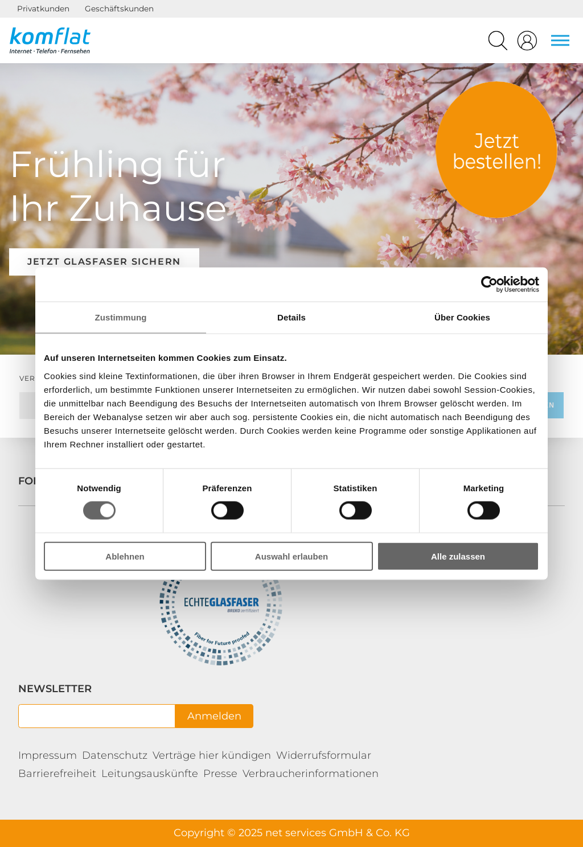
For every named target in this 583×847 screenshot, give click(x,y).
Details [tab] (291, 317)
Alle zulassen (458, 556)
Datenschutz (114, 755)
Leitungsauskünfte (149, 773)
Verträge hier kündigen (212, 755)
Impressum (47, 755)
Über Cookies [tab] (462, 317)
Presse (220, 773)
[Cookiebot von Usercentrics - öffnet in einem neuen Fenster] (489, 284)
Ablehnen (124, 556)
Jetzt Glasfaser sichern (104, 261)
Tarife (496, 149)
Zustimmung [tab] (121, 317)
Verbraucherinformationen (311, 773)
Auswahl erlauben (291, 556)
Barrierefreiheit (57, 773)
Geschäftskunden (119, 8)
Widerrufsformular (323, 755)
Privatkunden (43, 8)
